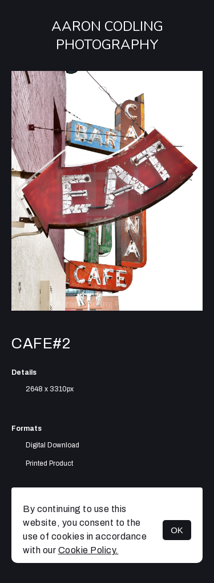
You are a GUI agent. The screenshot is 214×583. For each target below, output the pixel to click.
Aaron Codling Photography (107, 35)
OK (177, 530)
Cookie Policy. (88, 550)
